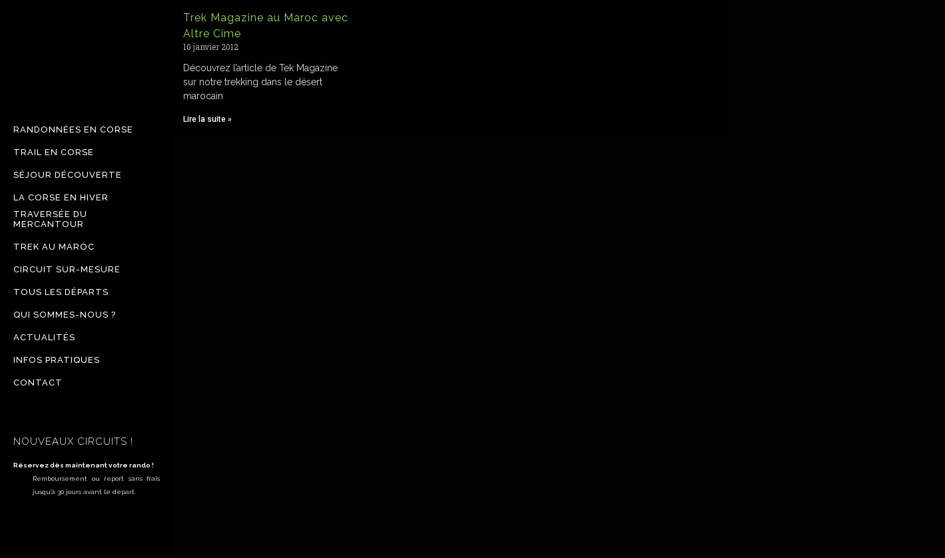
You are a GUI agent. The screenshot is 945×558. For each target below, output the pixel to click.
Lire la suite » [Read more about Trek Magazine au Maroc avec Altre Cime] (207, 119)
